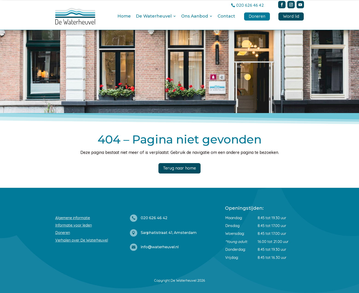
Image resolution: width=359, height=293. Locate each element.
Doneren (257, 16)
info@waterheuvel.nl (160, 247)
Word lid (291, 16)
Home (124, 16)
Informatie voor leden (73, 225)
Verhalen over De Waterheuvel (81, 240)
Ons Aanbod (194, 16)
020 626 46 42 (250, 5)
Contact (226, 16)
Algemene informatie (72, 217)
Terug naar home (179, 168)
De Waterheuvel (154, 16)
